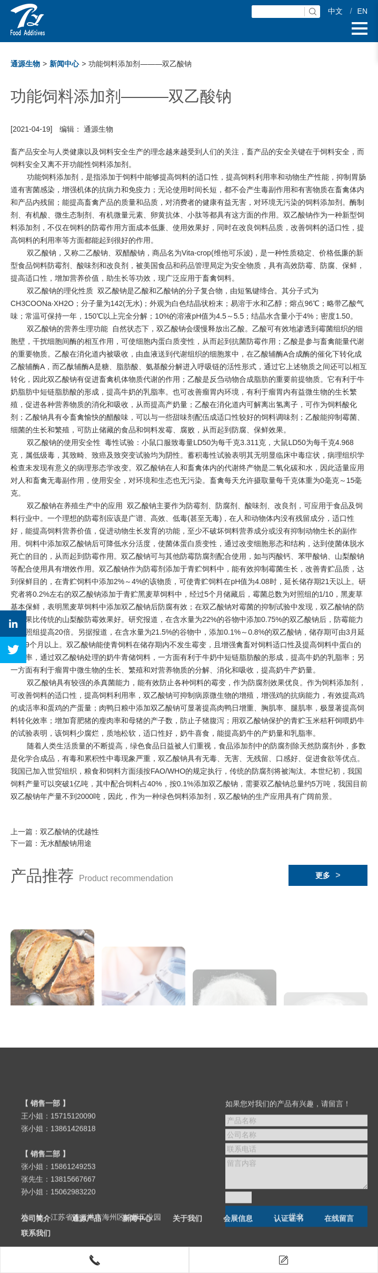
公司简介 (36, 1227)
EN (362, 11)
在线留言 (339, 1227)
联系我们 (36, 1242)
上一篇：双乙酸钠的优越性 (55, 831)
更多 (327, 875)
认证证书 (288, 1227)
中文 (335, 11)
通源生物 (25, 64)
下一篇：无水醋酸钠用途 (51, 843)
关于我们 (187, 1227)
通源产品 (86, 1227)
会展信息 (238, 1227)
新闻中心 (64, 64)
